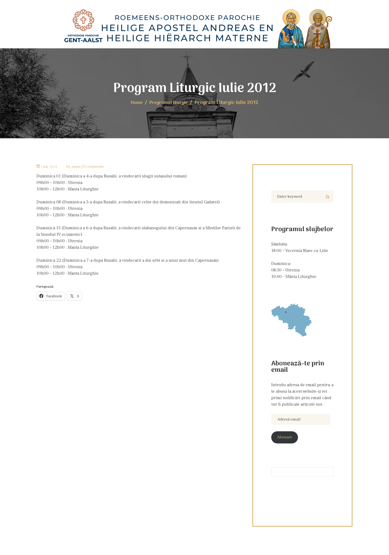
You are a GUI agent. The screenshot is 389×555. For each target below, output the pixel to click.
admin (78, 165)
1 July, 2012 (50, 165)
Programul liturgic (169, 102)
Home (134, 102)
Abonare (286, 439)
